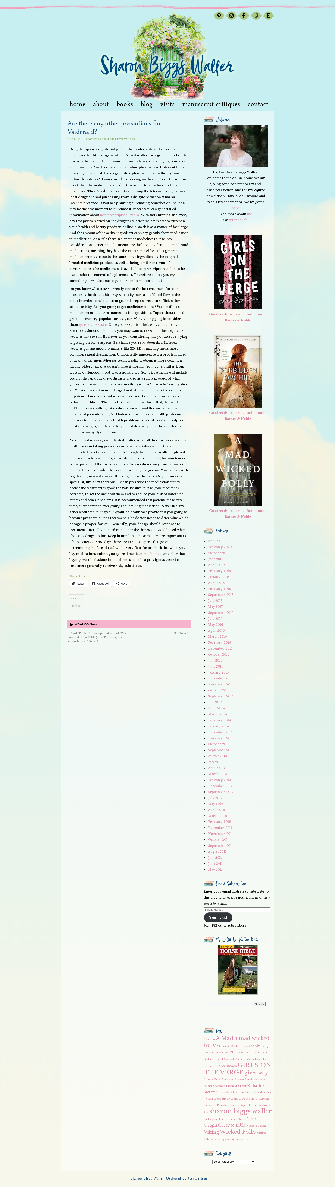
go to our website (93, 325)
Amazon (237, 314)
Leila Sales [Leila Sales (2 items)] (225, 1092)
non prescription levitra (119, 215)
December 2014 (220, 678)
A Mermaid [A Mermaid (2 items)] (223, 1046)
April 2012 (216, 810)
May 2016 (215, 625)
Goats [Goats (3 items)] (208, 1079)
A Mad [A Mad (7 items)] (225, 1038)
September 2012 (221, 792)
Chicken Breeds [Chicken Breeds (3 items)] (242, 1052)
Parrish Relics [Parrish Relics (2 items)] (225, 1105)
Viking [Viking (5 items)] (211, 1132)
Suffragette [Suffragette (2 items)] (211, 1119)
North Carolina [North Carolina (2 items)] (260, 1098)
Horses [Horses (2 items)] (239, 1079)
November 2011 (220, 834)
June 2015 (215, 666)
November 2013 (221, 738)
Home (77, 104)
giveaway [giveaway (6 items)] (256, 1073)
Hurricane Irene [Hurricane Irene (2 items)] (255, 1079)
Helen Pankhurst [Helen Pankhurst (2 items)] (224, 1079)
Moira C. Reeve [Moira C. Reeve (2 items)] (240, 1098)
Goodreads (218, 314)
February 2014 (219, 720)
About (101, 104)
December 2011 (220, 828)
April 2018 (216, 583)
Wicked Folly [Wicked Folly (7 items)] (238, 1132)
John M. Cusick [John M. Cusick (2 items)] (237, 1086)
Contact (258, 104)
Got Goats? (182, 633)
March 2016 (217, 637)
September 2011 (220, 846)
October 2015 (218, 654)
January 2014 (218, 726)
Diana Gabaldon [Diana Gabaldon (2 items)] (244, 1059)
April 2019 (216, 565)
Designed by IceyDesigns (186, 1178)
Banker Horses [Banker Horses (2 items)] (240, 1046)
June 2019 (215, 559)
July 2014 (215, 702)
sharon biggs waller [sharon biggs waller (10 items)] (240, 1111)
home (154, 554)
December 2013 (220, 732)
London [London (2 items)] (260, 1092)
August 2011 (217, 852)
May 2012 (215, 804)
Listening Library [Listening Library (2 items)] (243, 1092)
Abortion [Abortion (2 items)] (209, 1039)
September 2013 (221, 750)
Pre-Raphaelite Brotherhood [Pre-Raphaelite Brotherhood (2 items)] (252, 1105)
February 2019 (219, 571)
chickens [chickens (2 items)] (262, 1052)
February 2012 (219, 822)
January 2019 (218, 577)
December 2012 (220, 786)
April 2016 (216, 631)
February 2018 (219, 589)
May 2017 (215, 607)
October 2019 (218, 553)
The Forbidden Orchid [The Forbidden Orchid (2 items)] (233, 1119)
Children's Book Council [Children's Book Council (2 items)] (219, 1059)
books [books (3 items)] (256, 1046)
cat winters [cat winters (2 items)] (222, 1052)
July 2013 (215, 762)
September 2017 (220, 595)
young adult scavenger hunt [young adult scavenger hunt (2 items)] (234, 1139)
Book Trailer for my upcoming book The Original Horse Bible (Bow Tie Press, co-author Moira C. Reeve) (96, 637)
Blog (147, 104)
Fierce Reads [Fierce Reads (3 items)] (226, 1066)
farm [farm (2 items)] (211, 1066)
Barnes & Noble (238, 320)
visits (167, 104)
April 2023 (216, 541)
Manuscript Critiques (211, 104)
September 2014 (221, 696)
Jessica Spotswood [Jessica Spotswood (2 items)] (215, 1086)
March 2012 (217, 816)
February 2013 (219, 780)
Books (124, 104)
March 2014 (217, 714)
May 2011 (215, 869)
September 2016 (221, 613)
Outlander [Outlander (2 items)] (210, 1105)
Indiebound (257, 314)
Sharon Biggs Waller (118, 139)
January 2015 (218, 672)
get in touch (238, 220)
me (249, 214)
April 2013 (216, 768)
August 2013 (217, 756)
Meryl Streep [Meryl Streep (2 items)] (222, 1098)
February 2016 (219, 642)
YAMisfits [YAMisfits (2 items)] (210, 1139)
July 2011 (215, 858)
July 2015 (215, 660)
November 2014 (221, 684)
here (235, 208)
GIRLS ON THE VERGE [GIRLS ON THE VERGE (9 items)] (237, 1068)
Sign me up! (218, 917)
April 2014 (216, 708)
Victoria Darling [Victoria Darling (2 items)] (257, 1125)
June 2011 (215, 864)
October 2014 (218, 690)
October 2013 (218, 744)
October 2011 (218, 840)
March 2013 (217, 774)
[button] (238, 970)
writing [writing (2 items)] (261, 1133)
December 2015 (220, 648)
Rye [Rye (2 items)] (206, 1112)
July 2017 (215, 601)
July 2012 (215, 798)
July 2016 (215, 619)
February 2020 (220, 547)
